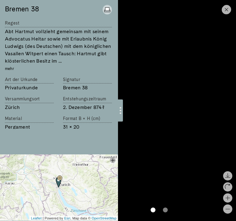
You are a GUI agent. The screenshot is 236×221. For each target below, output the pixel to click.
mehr (9, 68)
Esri (67, 218)
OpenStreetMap (104, 218)
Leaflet (36, 218)
